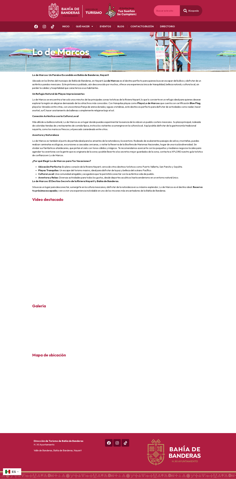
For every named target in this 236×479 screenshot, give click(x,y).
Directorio (167, 26)
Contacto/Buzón (142, 26)
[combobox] (167, 10)
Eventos (105, 26)
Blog (120, 26)
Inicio (66, 26)
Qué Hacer (84, 26)
